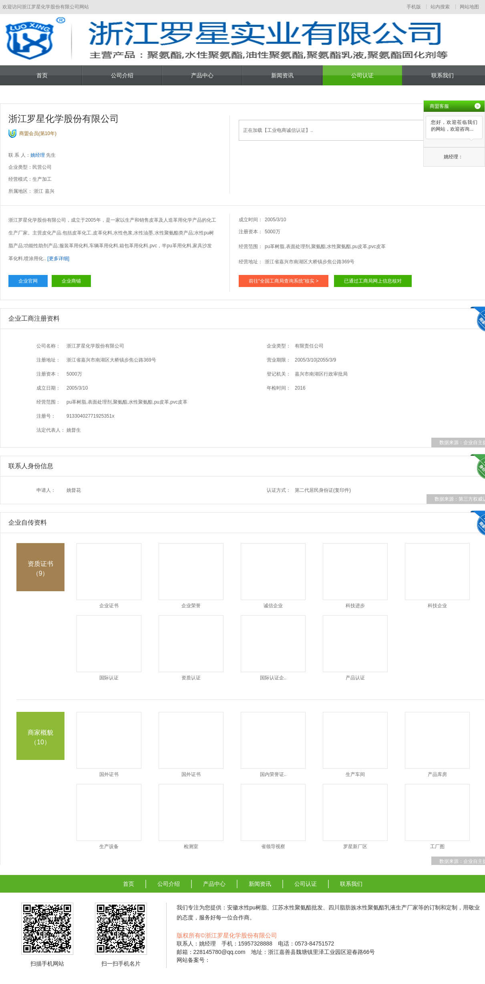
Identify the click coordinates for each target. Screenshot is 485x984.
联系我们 (442, 75)
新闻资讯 (282, 75)
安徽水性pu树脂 (247, 907)
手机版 (414, 6)
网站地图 (469, 6)
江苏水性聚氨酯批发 (297, 907)
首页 (42, 75)
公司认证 (362, 75)
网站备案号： (193, 960)
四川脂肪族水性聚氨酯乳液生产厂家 (373, 907)
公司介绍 (122, 75)
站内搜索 (440, 6)
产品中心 (202, 75)
